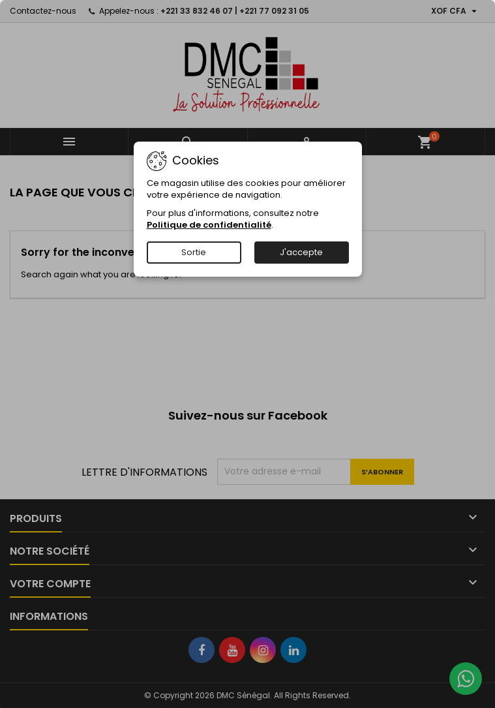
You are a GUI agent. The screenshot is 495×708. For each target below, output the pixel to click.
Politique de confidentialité (209, 225)
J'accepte (301, 252)
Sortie (193, 252)
